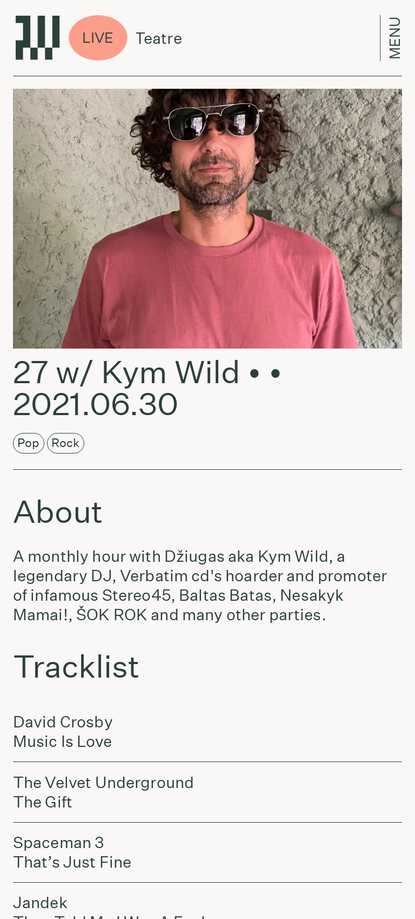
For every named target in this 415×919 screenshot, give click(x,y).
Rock (65, 443)
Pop (28, 443)
